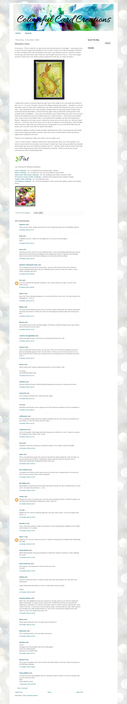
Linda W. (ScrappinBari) (27, 336)
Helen (21, 454)
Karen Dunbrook (24, 563)
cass (20, 443)
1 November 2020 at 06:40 (27, 684)
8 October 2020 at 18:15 (26, 387)
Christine (22, 382)
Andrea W (22, 393)
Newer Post (18, 692)
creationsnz (23, 429)
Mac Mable (22, 483)
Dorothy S (22, 523)
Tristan (21, 496)
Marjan (21, 307)
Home (18, 33)
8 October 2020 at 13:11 (26, 316)
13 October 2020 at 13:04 (27, 571)
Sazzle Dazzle (23, 550)
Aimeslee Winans (25, 598)
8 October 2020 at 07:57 (26, 230)
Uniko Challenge (20, 170)
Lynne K (22, 347)
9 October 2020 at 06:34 (26, 410)
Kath (20, 236)
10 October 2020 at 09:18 (27, 463)
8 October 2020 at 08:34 (26, 258)
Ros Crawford (23, 470)
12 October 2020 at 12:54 (27, 557)
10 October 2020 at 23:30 (27, 517)
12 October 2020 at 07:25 (27, 544)
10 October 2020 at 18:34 (27, 490)
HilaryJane (22, 631)
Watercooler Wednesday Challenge (27, 175)
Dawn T (21, 537)
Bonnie (21, 322)
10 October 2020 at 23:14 (27, 504)
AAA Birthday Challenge (23, 181)
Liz (20, 510)
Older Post (79, 692)
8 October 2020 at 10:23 (26, 301)
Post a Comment (22, 688)
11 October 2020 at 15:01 (27, 530)
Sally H (21, 293)
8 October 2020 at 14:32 (26, 341)
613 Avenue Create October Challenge (28, 177)
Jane (20, 249)
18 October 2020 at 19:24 (27, 624)
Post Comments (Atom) (30, 695)
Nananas (22, 659)
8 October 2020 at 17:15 (26, 375)
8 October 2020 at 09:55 (26, 287)
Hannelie (22, 642)
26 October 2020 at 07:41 (27, 653)
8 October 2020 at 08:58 (26, 274)
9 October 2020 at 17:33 (26, 437)
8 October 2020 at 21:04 (26, 398)
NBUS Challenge (20, 172)
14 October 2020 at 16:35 (27, 613)
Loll (20, 404)
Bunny (21, 619)
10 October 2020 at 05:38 (27, 448)
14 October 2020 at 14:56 (27, 592)
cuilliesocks (23, 416)
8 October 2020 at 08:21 (26, 243)
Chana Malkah (24, 673)
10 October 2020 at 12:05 (27, 477)
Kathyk (21, 577)
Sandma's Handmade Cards (28, 265)
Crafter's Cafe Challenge (23, 179)
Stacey (21, 364)
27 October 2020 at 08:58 (27, 667)
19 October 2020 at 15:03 (27, 636)
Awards (28, 33)
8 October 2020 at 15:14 (26, 358)
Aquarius (22, 224)
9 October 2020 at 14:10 (26, 423)
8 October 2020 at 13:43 (26, 329)
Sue (20, 280)
